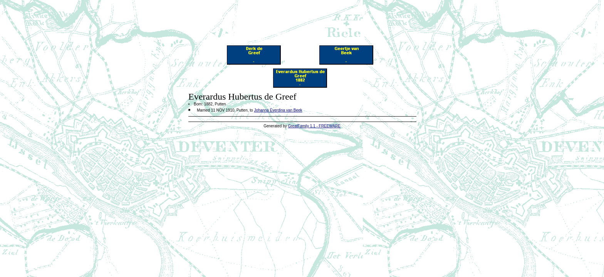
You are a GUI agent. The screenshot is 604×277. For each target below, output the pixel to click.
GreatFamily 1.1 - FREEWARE (314, 126)
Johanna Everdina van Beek (278, 110)
